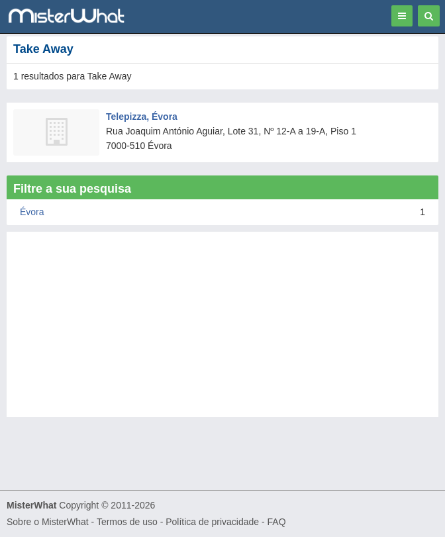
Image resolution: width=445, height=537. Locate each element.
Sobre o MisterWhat (48, 521)
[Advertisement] (222, 324)
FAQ (277, 521)
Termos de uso (127, 521)
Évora (32, 212)
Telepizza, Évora (141, 116)
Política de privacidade (212, 521)
